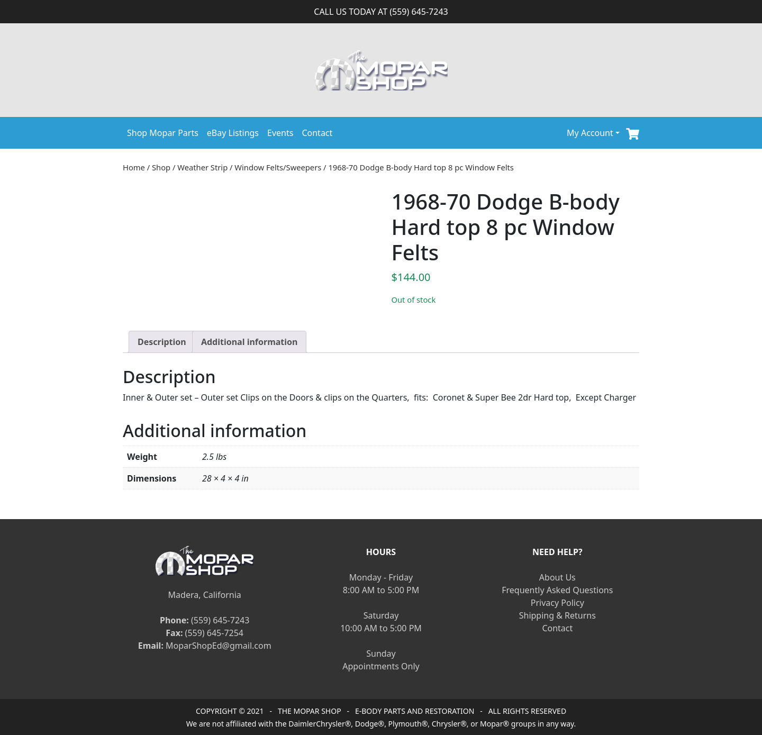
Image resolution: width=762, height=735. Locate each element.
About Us (557, 577)
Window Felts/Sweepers (277, 167)
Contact (317, 133)
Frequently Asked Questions (557, 590)
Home (134, 167)
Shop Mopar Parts (162, 133)
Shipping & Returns (557, 615)
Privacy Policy (557, 603)
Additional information (249, 342)
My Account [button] (590, 133)
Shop (161, 167)
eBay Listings (233, 133)
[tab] (162, 342)
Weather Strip (202, 167)
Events (280, 133)
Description (162, 342)
